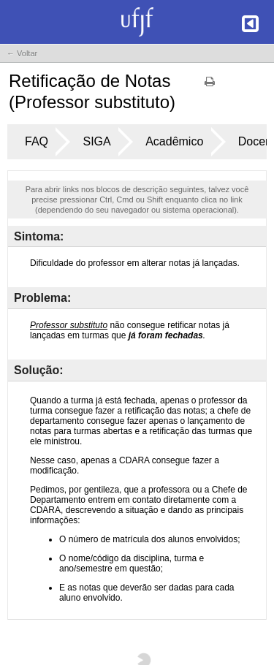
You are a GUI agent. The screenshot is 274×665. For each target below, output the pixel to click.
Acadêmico (174, 141)
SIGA (96, 141)
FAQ (36, 141)
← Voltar (22, 53)
